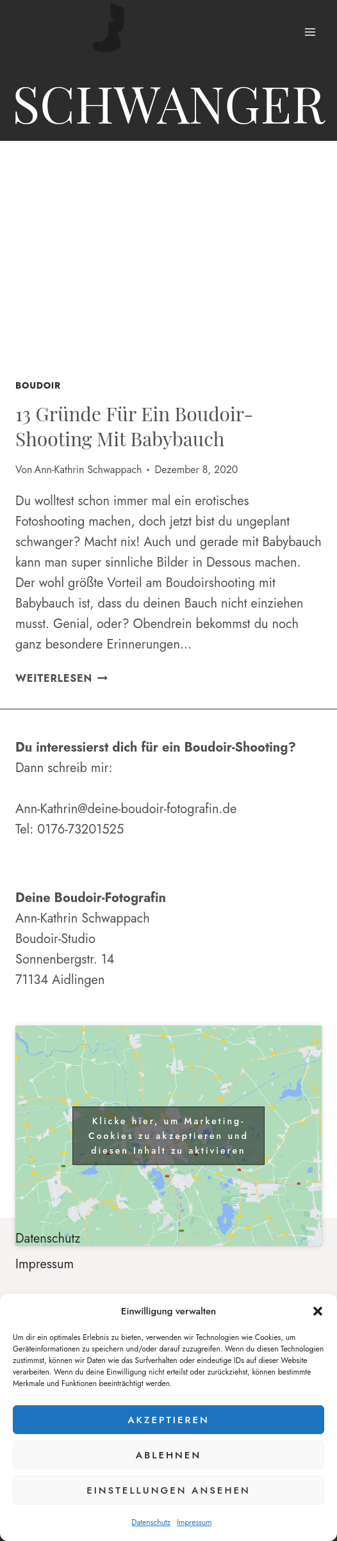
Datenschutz (150, 1522)
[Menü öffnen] (310, 32)
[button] (317, 1311)
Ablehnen (168, 1455)
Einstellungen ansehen (168, 1490)
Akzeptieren (168, 1420)
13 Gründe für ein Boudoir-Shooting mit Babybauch (134, 426)
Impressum (194, 1522)
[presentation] (168, 263)
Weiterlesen (61, 678)
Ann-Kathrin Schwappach (88, 469)
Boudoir (38, 385)
